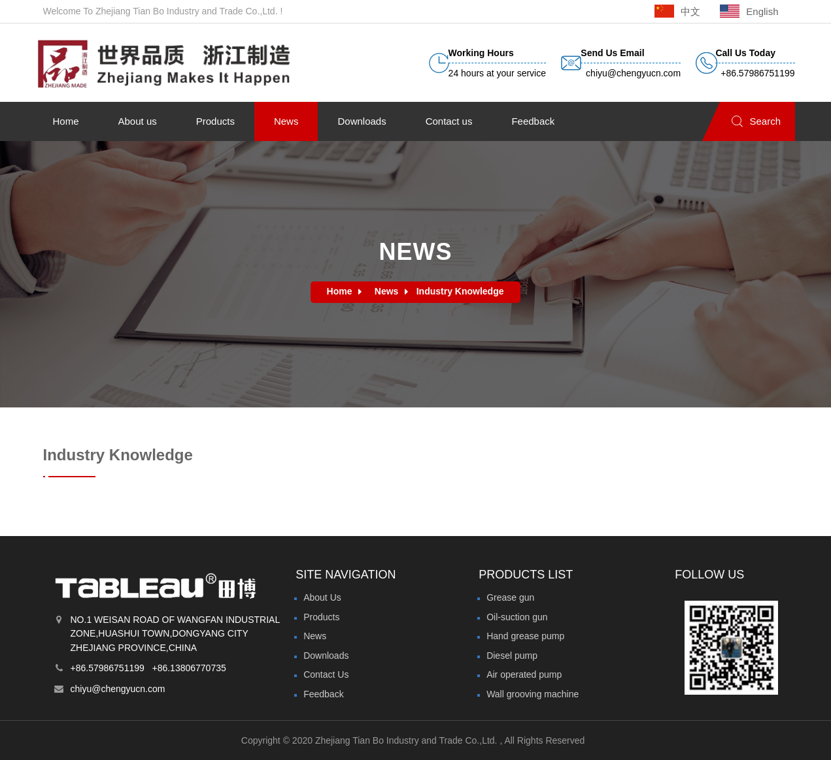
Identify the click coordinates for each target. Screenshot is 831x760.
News (387, 291)
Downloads (325, 655)
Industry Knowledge (460, 291)
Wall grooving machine (532, 694)
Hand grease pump (525, 636)
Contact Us (325, 674)
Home (339, 291)
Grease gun (510, 597)
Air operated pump (524, 674)
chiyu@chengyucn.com (118, 689)
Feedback (323, 694)
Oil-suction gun (516, 617)
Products (321, 617)
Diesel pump (511, 655)
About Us (322, 597)
